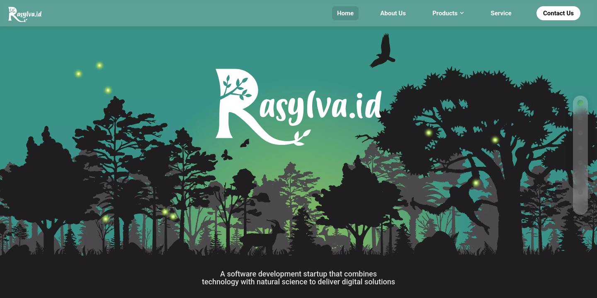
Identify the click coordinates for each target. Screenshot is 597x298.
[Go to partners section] (580, 177)
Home (345, 13)
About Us (393, 13)
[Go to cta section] (580, 192)
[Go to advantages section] (580, 132)
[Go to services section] (580, 162)
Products (448, 13)
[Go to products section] (580, 147)
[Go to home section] (580, 103)
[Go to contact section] (580, 207)
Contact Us (558, 13)
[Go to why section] (580, 118)
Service (501, 13)
